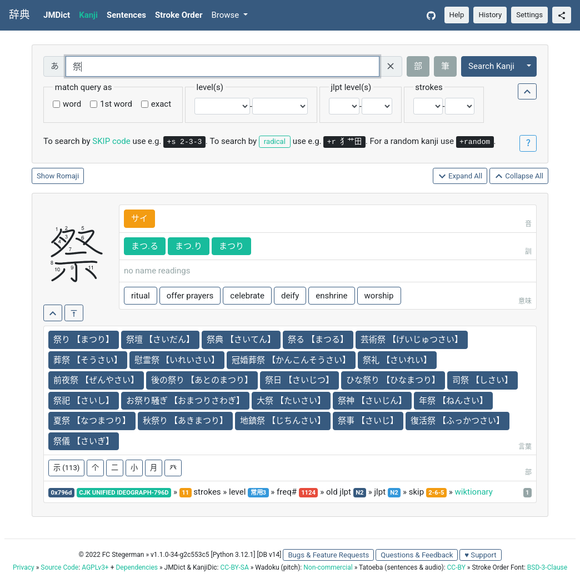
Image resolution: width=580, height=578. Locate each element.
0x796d (61, 492)
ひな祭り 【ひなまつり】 (393, 380)
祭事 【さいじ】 (368, 421)
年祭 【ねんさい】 (453, 401)
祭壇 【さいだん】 (160, 340)
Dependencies (136, 567)
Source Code (59, 567)
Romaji (68, 176)
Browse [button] (226, 15)
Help (456, 15)
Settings (529, 15)
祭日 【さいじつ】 (299, 380)
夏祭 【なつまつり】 (92, 421)
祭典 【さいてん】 (241, 340)
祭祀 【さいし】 (83, 401)
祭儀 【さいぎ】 (83, 441)
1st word (116, 104)
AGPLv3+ (95, 567)
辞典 (19, 15)
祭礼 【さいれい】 (397, 360)
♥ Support (480, 555)
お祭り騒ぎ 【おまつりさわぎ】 (185, 401)
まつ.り (188, 246)
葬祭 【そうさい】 (87, 360)
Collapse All (518, 176)
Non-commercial (327, 567)
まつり (231, 246)
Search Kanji (491, 66)
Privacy (23, 567)
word (72, 104)
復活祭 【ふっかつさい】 (457, 421)
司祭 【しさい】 (482, 380)
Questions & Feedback (417, 555)
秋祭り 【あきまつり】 (185, 421)
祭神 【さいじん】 (372, 401)
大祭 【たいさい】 (291, 401)
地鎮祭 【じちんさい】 (283, 421)
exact (161, 104)
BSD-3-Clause (547, 567)
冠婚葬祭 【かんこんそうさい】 (291, 360)
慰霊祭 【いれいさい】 (177, 360)
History (490, 15)
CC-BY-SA (234, 567)
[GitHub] (431, 15)
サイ (139, 218)
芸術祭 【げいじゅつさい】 (412, 340)
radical (275, 141)
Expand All (460, 176)
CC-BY (456, 567)
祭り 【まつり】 (83, 340)
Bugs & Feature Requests (328, 555)
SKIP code (111, 141)
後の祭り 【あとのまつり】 (202, 380)
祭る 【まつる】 (318, 340)
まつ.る (144, 246)
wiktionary (474, 492)
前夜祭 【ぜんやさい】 (96, 380)
